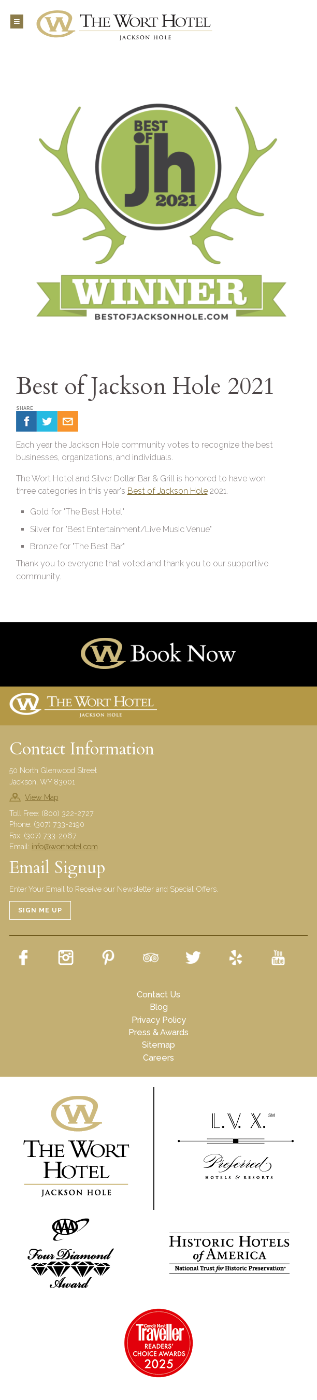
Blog (159, 1007)
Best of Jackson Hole (167, 491)
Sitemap (158, 1045)
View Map (41, 797)
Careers (158, 1058)
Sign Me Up (40, 910)
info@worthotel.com (65, 846)
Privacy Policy (159, 1020)
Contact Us (158, 994)
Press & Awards (158, 1032)
